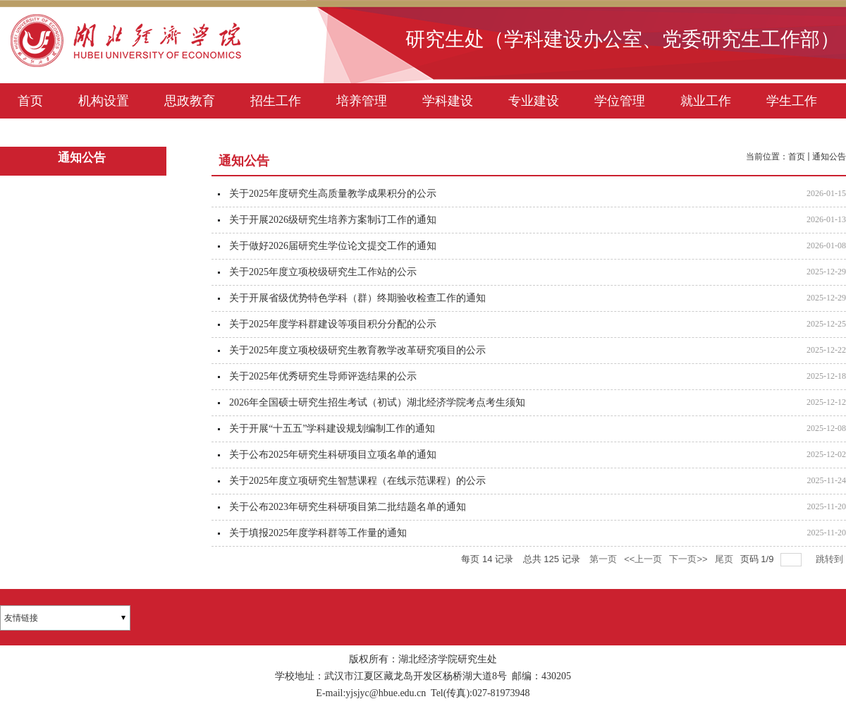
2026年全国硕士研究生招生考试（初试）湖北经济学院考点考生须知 (377, 402)
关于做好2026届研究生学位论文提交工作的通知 (332, 246)
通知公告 (829, 157)
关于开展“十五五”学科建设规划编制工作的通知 (332, 428)
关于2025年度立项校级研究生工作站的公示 (323, 272)
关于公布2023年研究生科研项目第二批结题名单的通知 (347, 507)
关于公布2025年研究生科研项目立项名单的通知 (332, 454)
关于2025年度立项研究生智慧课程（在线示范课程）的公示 (357, 480)
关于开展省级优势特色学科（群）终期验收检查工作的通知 (357, 298)
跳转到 (831, 559)
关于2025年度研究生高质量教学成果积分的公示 (332, 193)
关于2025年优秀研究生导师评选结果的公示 (323, 376)
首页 (796, 157)
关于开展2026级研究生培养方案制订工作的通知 (332, 219)
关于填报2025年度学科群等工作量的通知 (318, 533)
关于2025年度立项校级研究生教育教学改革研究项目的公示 (357, 350)
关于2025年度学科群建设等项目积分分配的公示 (332, 324)
